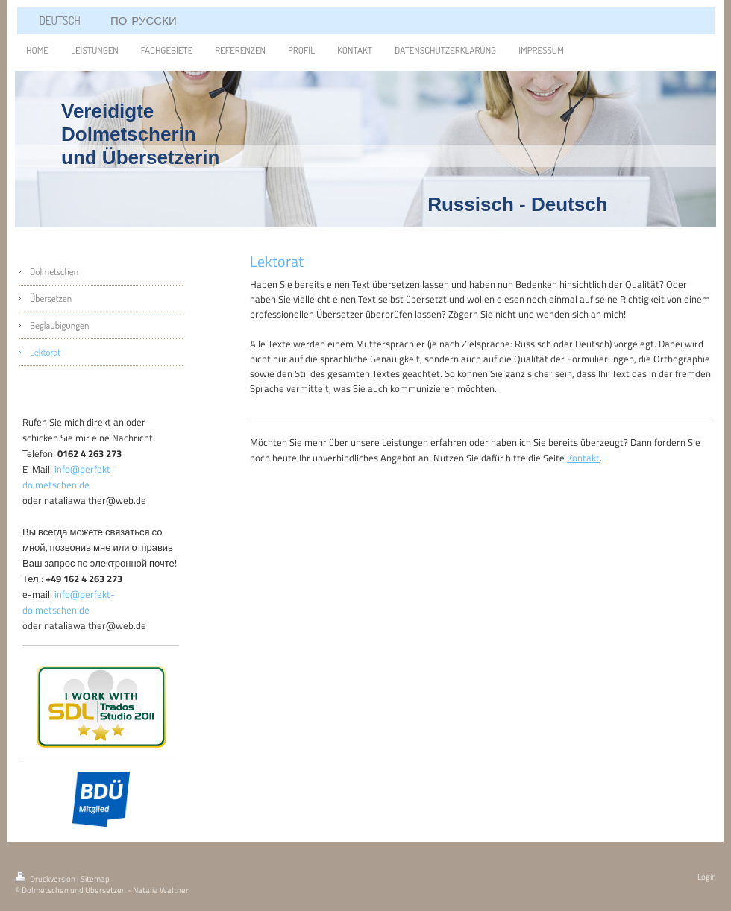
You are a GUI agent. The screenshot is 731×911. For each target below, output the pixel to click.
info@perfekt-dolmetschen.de (68, 476)
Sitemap (95, 879)
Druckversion (46, 879)
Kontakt (583, 457)
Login (706, 877)
